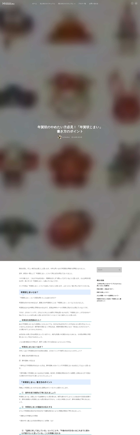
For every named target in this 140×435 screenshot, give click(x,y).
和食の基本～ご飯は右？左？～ (105, 289)
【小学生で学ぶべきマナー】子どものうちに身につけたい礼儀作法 (109, 285)
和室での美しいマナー (103, 292)
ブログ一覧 (82, 3)
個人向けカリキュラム (65, 3)
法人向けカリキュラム (47, 3)
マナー (70, 122)
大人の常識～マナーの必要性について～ (108, 295)
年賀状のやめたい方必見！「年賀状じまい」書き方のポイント (70, 129)
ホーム (34, 3)
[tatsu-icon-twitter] (136, 3)
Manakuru (67, 137)
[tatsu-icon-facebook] (132, 3)
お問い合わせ (93, 3)
